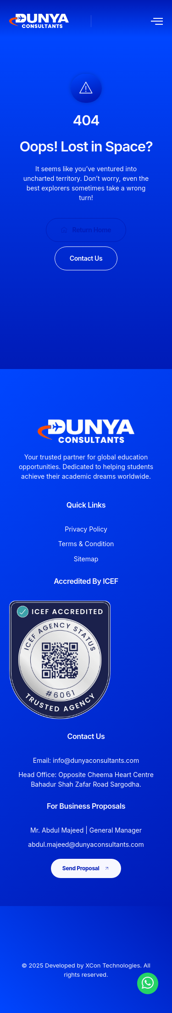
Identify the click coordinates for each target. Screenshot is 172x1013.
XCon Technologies (112, 965)
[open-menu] (157, 21)
